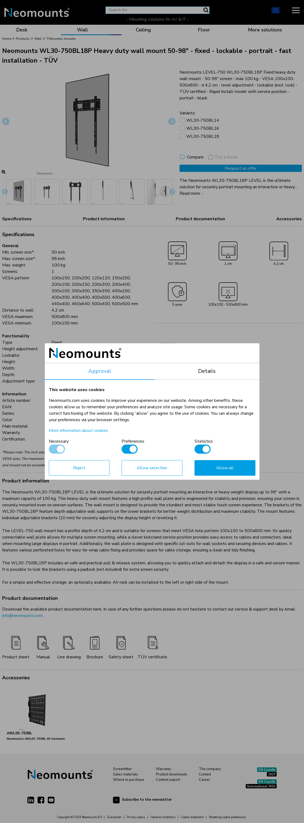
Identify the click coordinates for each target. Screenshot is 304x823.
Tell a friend (222, 157)
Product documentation (200, 219)
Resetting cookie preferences (227, 817)
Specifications (17, 219)
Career (204, 779)
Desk (21, 30)
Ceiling (143, 30)
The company (210, 769)
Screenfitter (122, 769)
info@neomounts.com (22, 616)
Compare (195, 157)
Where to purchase (128, 779)
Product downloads (171, 774)
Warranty (163, 769)
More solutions (265, 30)
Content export (168, 779)
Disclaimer (114, 817)
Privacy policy (136, 817)
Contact (205, 774)
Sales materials (125, 774)
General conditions (163, 817)
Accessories (289, 219)
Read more (192, 193)
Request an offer (241, 168)
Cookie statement (192, 817)
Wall (82, 30)
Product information (104, 219)
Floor (204, 30)
